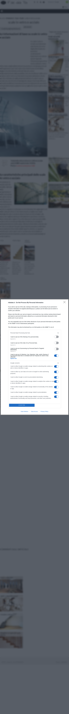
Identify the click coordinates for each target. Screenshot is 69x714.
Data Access (34, 411)
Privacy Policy (44, 411)
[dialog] (34, 357)
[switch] (56, 337)
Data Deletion (24, 411)
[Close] (65, 302)
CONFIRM (22, 405)
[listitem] (34, 333)
